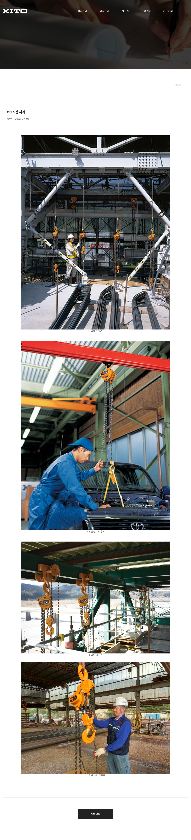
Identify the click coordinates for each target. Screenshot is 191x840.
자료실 (125, 11)
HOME (178, 85)
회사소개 (82, 11)
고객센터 (146, 11)
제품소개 (105, 11)
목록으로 (95, 814)
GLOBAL (168, 11)
